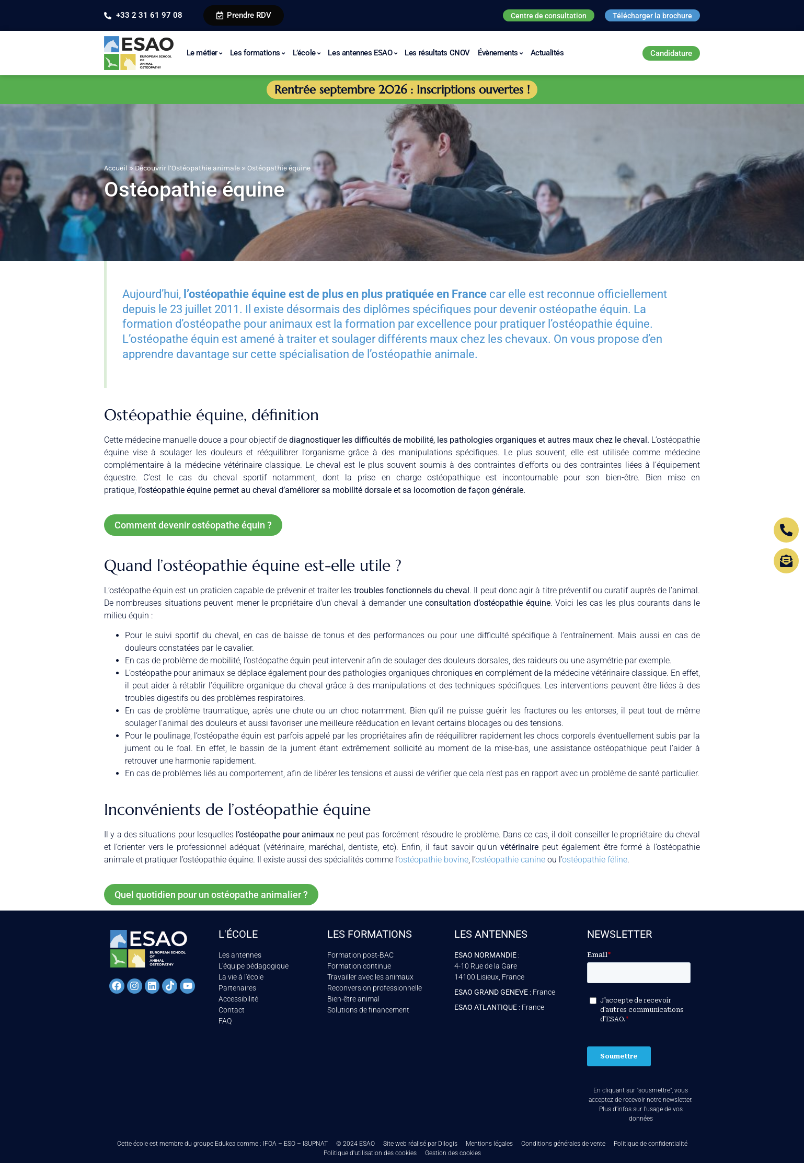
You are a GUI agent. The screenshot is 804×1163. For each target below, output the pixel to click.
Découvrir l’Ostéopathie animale (187, 168)
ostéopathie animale (423, 354)
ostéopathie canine (510, 860)
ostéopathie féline (594, 860)
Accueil (116, 168)
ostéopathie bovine (433, 860)
